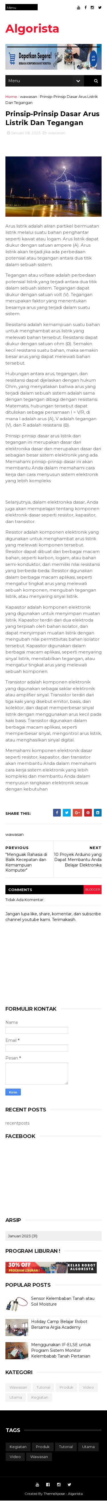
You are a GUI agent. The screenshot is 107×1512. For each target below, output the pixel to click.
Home (11, 98)
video (88, 1398)
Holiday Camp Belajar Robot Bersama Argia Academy (59, 1335)
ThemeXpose (54, 1505)
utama (16, 1408)
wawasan (28, 98)
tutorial (44, 1398)
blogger (92, 900)
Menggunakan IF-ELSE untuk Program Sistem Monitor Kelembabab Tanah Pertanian (61, 1361)
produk (67, 1398)
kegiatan (40, 1408)
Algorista (33, 28)
